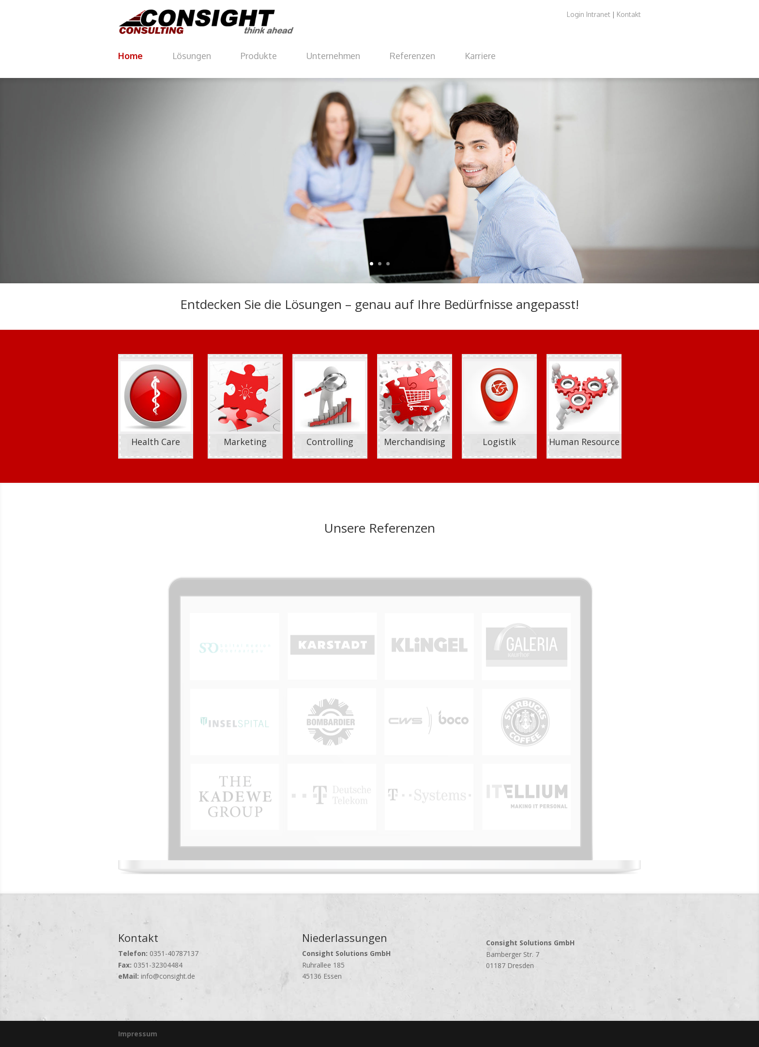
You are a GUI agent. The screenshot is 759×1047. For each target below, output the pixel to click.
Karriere (480, 55)
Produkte (259, 55)
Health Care (155, 441)
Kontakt (629, 14)
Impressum (137, 1033)
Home (130, 55)
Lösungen (191, 55)
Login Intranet (588, 14)
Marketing (245, 441)
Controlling (329, 441)
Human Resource (584, 441)
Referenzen (412, 55)
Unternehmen (333, 55)
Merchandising (414, 441)
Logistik (499, 441)
